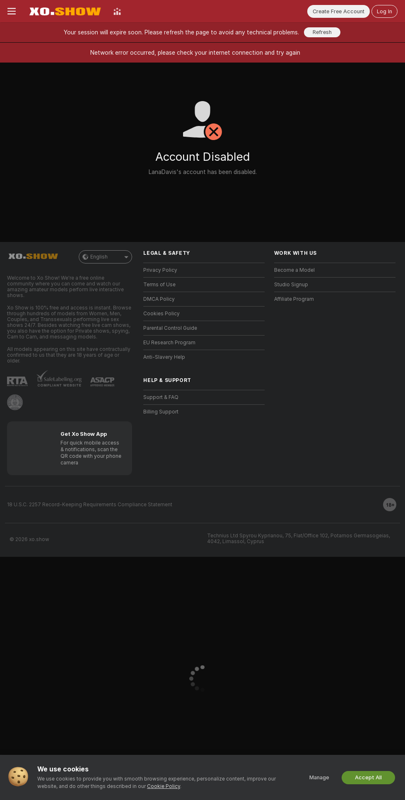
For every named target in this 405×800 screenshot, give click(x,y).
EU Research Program (169, 343)
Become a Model (294, 270)
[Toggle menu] (11, 11)
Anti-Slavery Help (164, 357)
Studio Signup (291, 285)
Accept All (368, 777)
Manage (319, 777)
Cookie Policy (163, 786)
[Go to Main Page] (64, 11)
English (105, 257)
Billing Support (160, 412)
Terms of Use (159, 285)
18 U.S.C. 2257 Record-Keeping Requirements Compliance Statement (89, 505)
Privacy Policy (160, 270)
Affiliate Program (294, 299)
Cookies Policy (161, 314)
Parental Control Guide (170, 328)
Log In (384, 11)
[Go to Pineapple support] (15, 402)
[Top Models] (117, 11)
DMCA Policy (159, 299)
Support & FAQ (160, 397)
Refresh (322, 32)
